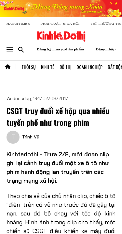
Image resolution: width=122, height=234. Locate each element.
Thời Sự (28, 66)
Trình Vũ (30, 137)
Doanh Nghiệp (89, 66)
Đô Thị (65, 66)
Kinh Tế (47, 66)
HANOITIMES (18, 23)
